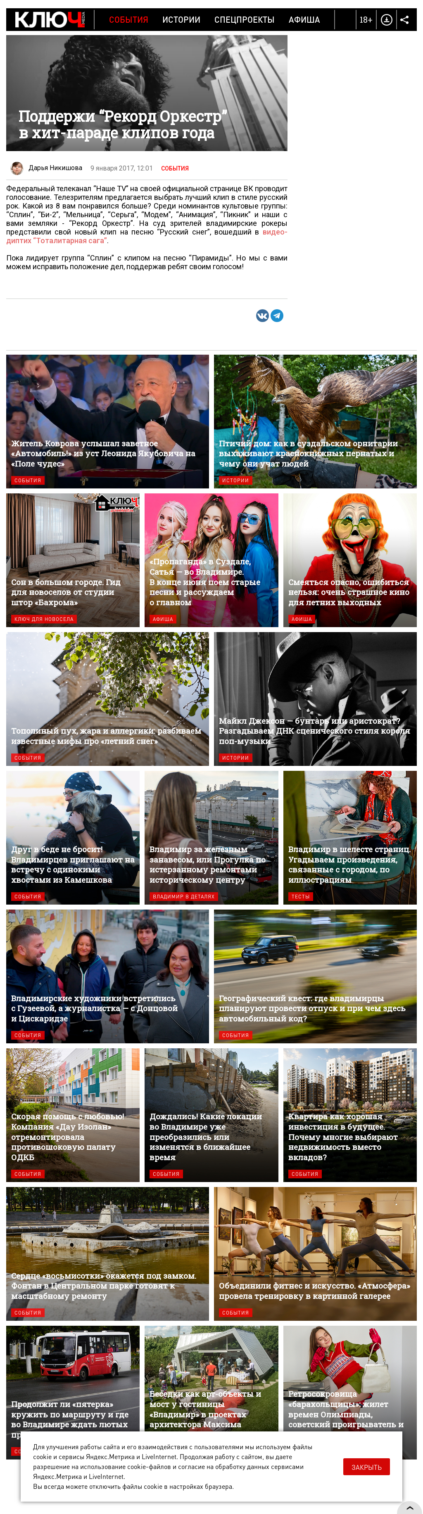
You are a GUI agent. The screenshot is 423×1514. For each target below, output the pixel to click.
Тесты (301, 896)
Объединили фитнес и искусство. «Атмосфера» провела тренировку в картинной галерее (315, 1254)
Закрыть (367, 1467)
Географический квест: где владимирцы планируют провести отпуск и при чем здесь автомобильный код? (315, 976)
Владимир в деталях (184, 896)
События (128, 19)
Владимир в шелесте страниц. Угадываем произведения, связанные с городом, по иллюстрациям (350, 838)
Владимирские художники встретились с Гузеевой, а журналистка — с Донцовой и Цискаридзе (107, 976)
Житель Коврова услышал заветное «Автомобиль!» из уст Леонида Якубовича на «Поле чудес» (107, 421)
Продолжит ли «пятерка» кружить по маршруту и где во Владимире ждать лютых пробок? (73, 1393)
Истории (181, 19)
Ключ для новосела (44, 619)
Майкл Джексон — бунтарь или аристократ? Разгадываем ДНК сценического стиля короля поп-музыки (315, 699)
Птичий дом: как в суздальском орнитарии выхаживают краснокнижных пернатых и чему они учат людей (315, 421)
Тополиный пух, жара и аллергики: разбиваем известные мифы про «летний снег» (107, 699)
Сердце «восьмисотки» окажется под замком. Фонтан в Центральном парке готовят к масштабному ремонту (107, 1254)
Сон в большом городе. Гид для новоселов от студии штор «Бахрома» (73, 560)
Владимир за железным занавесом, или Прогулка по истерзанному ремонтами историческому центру (211, 838)
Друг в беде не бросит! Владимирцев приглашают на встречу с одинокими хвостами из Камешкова (73, 838)
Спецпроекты (244, 19)
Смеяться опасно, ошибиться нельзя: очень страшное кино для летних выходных (350, 560)
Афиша (304, 19)
